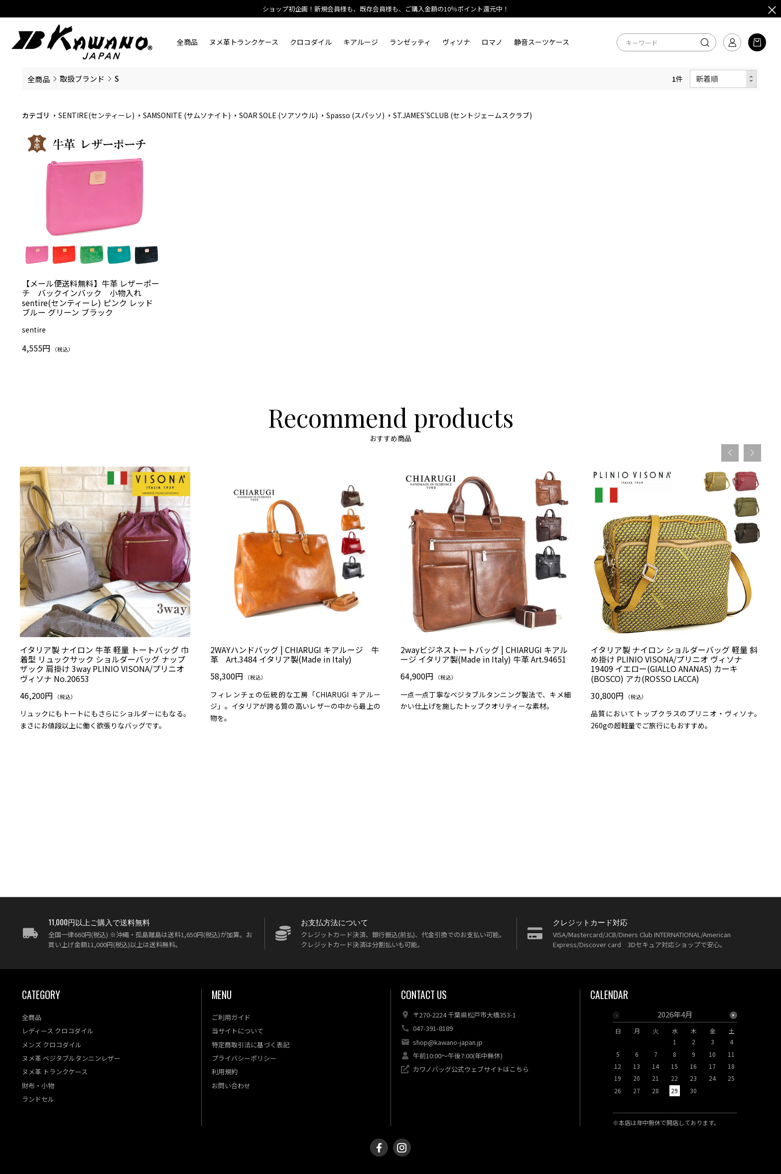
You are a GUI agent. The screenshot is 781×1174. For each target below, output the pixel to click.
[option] (105, 638)
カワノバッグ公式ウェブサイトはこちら (471, 1069)
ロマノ (492, 42)
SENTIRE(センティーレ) (96, 115)
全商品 (187, 42)
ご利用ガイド (231, 1017)
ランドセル (38, 1099)
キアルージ (360, 42)
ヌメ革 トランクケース (55, 1071)
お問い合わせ (231, 1085)
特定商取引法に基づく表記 (250, 1044)
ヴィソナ (456, 42)
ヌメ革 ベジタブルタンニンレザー (71, 1058)
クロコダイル (311, 42)
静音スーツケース (541, 42)
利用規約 (225, 1071)
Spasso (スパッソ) (355, 115)
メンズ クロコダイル (52, 1044)
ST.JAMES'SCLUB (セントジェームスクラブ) (462, 115)
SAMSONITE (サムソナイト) (187, 115)
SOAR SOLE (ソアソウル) (278, 115)
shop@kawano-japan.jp (448, 1042)
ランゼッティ (410, 42)
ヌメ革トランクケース (243, 42)
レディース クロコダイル (58, 1030)
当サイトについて (237, 1030)
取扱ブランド (82, 78)
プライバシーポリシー (244, 1058)
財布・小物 (38, 1085)
